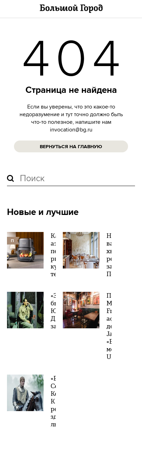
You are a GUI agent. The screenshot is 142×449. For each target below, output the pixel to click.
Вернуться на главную (71, 147)
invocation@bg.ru (71, 129)
